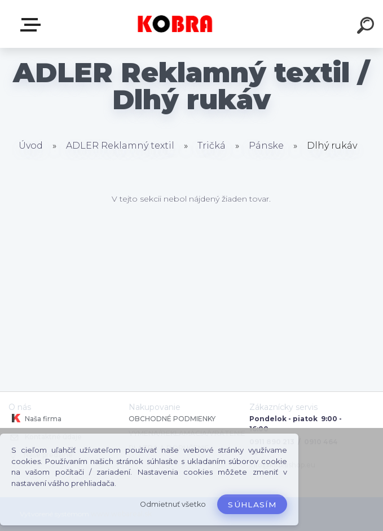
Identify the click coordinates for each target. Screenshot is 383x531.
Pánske (267, 145)
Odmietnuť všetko (173, 504)
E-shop (32, 25)
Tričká (212, 145)
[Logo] (174, 24)
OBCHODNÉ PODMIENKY (172, 418)
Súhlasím (252, 504)
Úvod (31, 145)
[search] (367, 27)
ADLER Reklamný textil (120, 145)
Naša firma (34, 418)
